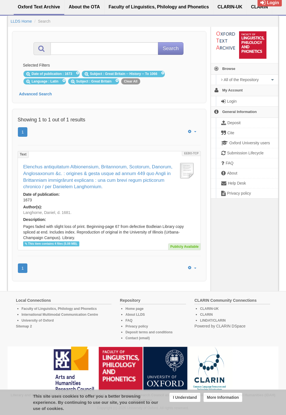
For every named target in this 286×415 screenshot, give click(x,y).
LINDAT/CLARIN (213, 320)
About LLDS (135, 315)
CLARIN (206, 315)
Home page (134, 309)
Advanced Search (35, 94)
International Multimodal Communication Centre (60, 315)
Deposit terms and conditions (149, 332)
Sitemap (22, 326)
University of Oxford (38, 320)
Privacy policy (136, 326)
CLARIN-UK (209, 309)
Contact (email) (137, 338)
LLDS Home (21, 21)
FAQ (128, 320)
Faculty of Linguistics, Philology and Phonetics (59, 309)
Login (269, 2)
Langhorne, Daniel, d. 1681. (47, 212)
